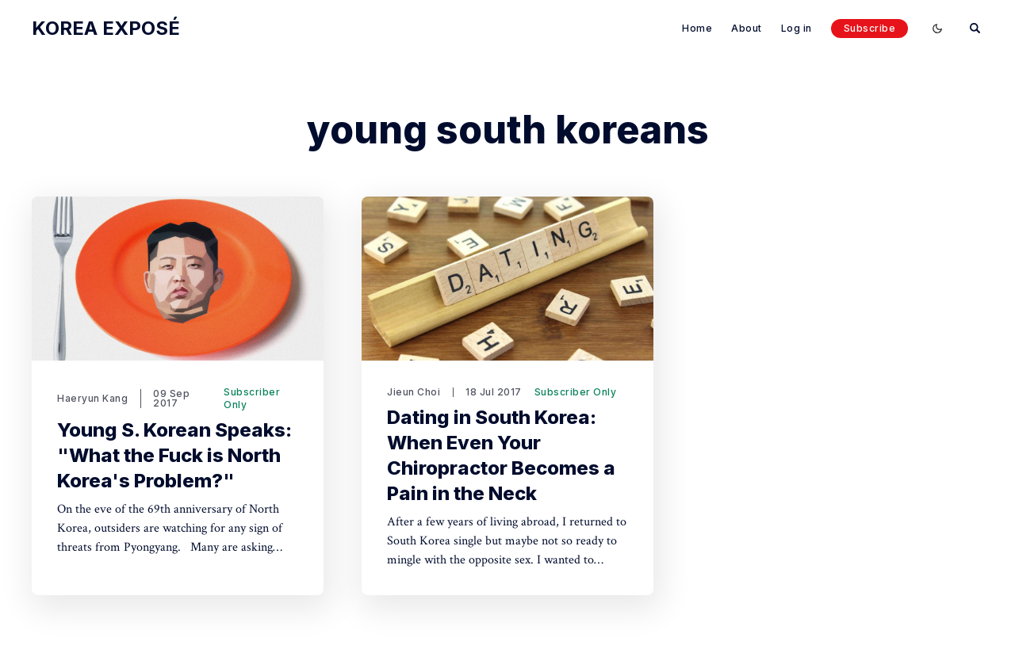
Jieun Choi (413, 392)
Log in (796, 28)
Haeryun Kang (92, 398)
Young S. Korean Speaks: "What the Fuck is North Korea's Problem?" (174, 455)
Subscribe (870, 28)
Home (697, 28)
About (746, 28)
